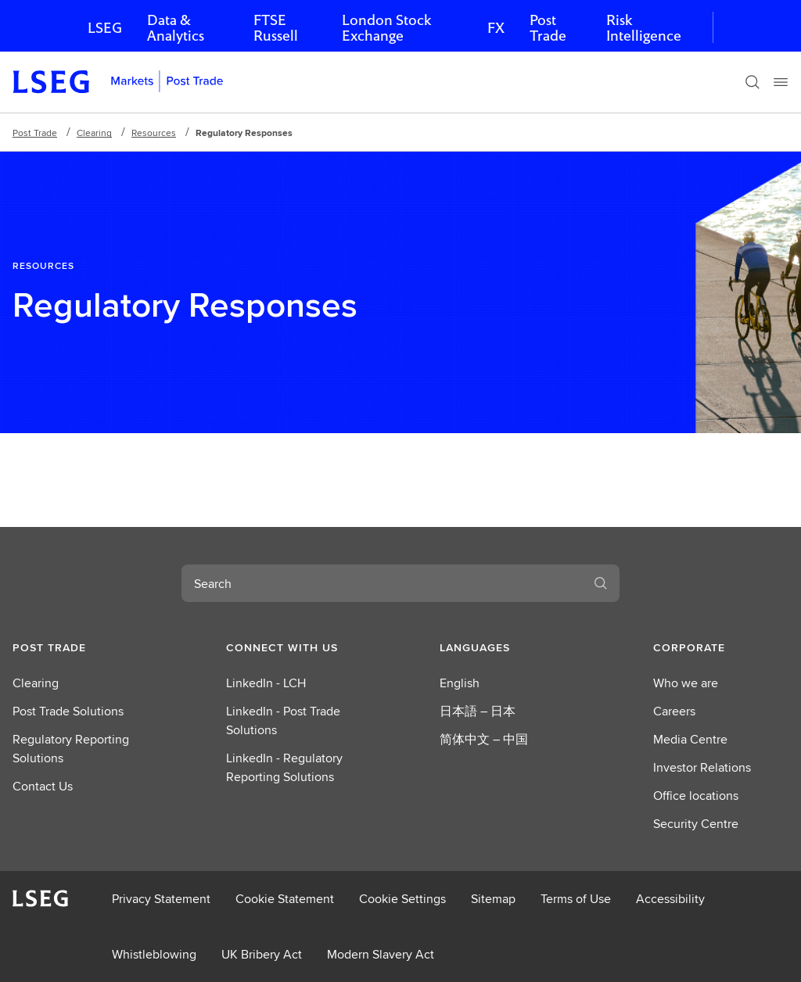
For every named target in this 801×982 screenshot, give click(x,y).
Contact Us (43, 786)
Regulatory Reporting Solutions (71, 748)
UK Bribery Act (261, 954)
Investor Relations (702, 767)
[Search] (752, 82)
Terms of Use (576, 899)
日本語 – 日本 (477, 711)
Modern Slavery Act (380, 954)
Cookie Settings (402, 899)
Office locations (695, 796)
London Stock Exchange (386, 28)
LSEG (105, 28)
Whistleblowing (154, 954)
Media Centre (690, 739)
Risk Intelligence (643, 28)
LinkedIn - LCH (266, 683)
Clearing (94, 132)
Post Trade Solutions (68, 711)
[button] (80, 647)
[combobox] (381, 583)
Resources (153, 132)
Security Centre (695, 824)
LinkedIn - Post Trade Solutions (283, 720)
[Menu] (781, 82)
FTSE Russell (275, 28)
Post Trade (548, 28)
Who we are (685, 683)
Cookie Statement (284, 899)
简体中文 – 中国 (484, 739)
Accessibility (670, 899)
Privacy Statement (161, 899)
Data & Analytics (175, 28)
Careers (674, 711)
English (460, 683)
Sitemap (493, 899)
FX (496, 28)
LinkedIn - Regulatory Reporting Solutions (284, 767)
